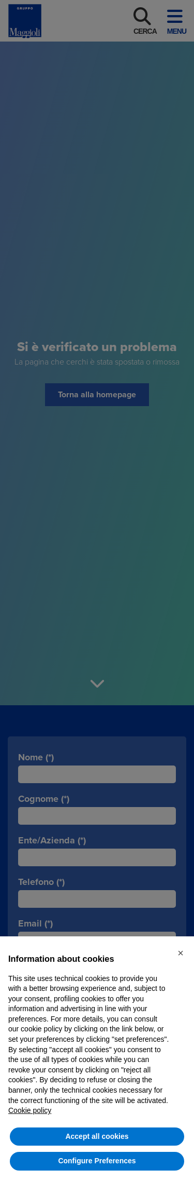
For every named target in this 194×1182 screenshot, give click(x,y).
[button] (180, 953)
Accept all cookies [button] (96, 1136)
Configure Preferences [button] (97, 1161)
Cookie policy (29, 1110)
